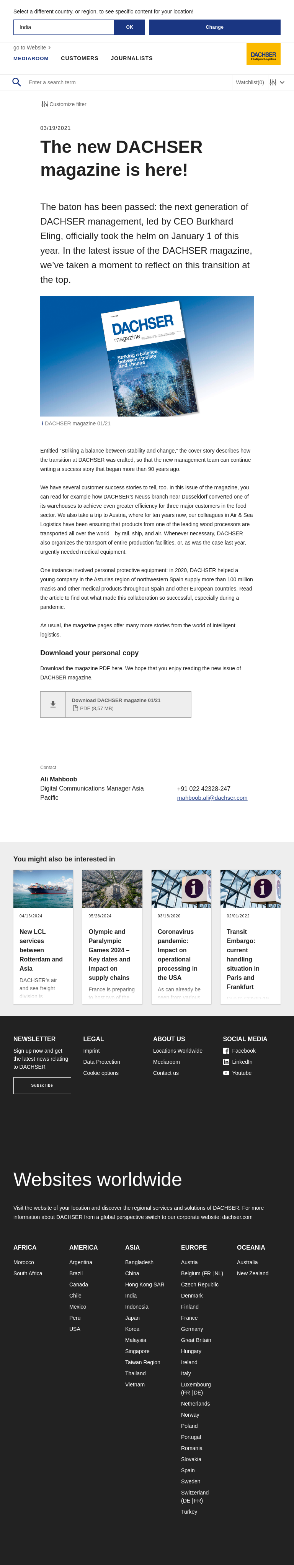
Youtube (237, 1073)
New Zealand (253, 1273)
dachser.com (237, 1217)
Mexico (77, 1307)
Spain (188, 1470)
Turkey (189, 1512)
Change (215, 27)
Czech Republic (200, 1284)
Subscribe (42, 1085)
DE (197, 1392)
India (131, 1296)
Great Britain (196, 1340)
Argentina (80, 1262)
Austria (189, 1262)
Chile (75, 1296)
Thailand (135, 1373)
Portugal (191, 1437)
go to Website (33, 47)
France (189, 1318)
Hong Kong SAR (145, 1284)
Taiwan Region (142, 1362)
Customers (82, 58)
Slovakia (191, 1459)
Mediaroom (32, 58)
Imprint (91, 1051)
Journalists (134, 58)
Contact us (166, 1073)
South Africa (27, 1273)
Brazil (76, 1273)
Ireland (189, 1362)
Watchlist (250, 83)
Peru (75, 1318)
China (132, 1273)
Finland (190, 1307)
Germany (192, 1329)
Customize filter (63, 104)
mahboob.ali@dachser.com (210, 797)
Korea (132, 1329)
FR (207, 1273)
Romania (192, 1448)
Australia (247, 1262)
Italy (186, 1373)
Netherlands (195, 1404)
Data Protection (102, 1062)
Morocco (23, 1262)
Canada (78, 1284)
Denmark (192, 1296)
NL (217, 1273)
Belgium (191, 1273)
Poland (189, 1426)
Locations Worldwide (178, 1051)
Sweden (191, 1481)
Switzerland (195, 1493)
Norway (190, 1415)
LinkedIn (238, 1062)
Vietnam (135, 1384)
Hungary (191, 1351)
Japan (132, 1318)
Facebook (239, 1051)
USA (74, 1329)
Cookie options (101, 1073)
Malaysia (135, 1340)
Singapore (137, 1351)
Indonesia (137, 1307)
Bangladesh (139, 1262)
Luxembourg (196, 1384)
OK (130, 27)
